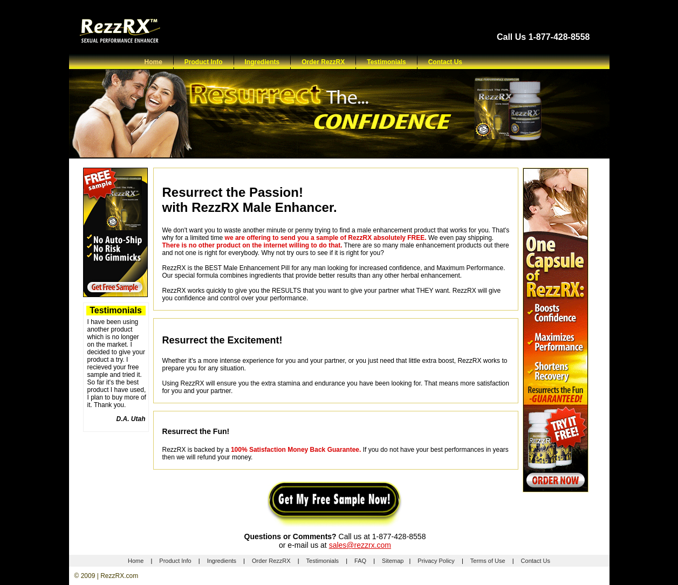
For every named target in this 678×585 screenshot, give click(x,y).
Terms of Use (487, 561)
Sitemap (392, 561)
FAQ (360, 561)
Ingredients (262, 62)
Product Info (203, 62)
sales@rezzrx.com (360, 545)
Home (153, 62)
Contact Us (445, 62)
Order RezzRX (323, 62)
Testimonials (386, 62)
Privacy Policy (435, 561)
